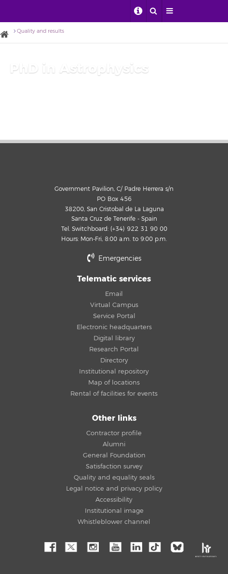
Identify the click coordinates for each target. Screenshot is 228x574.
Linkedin (136, 546)
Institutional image (114, 511)
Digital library (114, 338)
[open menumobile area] (169, 11)
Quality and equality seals (114, 477)
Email (114, 294)
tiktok (157, 546)
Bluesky (179, 546)
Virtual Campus (114, 305)
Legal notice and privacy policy (114, 489)
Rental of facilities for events (114, 394)
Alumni (114, 444)
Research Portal (114, 349)
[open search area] (153, 11)
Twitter (70, 546)
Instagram (92, 546)
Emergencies (114, 258)
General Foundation (114, 455)
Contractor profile (114, 433)
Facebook (49, 546)
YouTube (114, 546)
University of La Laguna (20, 11)
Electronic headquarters (114, 327)
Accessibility (114, 500)
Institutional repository (114, 371)
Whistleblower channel (114, 522)
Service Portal (114, 316)
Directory (114, 360)
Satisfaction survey (114, 466)
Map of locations (114, 383)
